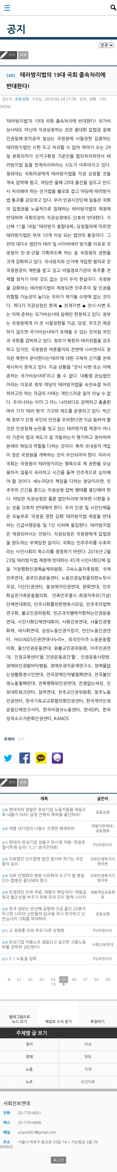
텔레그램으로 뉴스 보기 (19, 1019)
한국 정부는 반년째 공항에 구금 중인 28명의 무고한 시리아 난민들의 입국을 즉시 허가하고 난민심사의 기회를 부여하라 (43, 914)
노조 (29, 1082)
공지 (16, 29)
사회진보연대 (60, 7)
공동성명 (22, 99)
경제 (29, 1057)
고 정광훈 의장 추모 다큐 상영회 (33, 931)
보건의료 (88, 1082)
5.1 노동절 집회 (19, 959)
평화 (87, 1057)
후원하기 (97, 1022)
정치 (29, 1044)
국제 (87, 1069)
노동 (29, 1069)
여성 (87, 1044)
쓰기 (12, 55)
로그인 (58, 1160)
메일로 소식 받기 (58, 1022)
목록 (23, 55)
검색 (113, 7)
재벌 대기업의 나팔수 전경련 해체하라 (38, 829)
